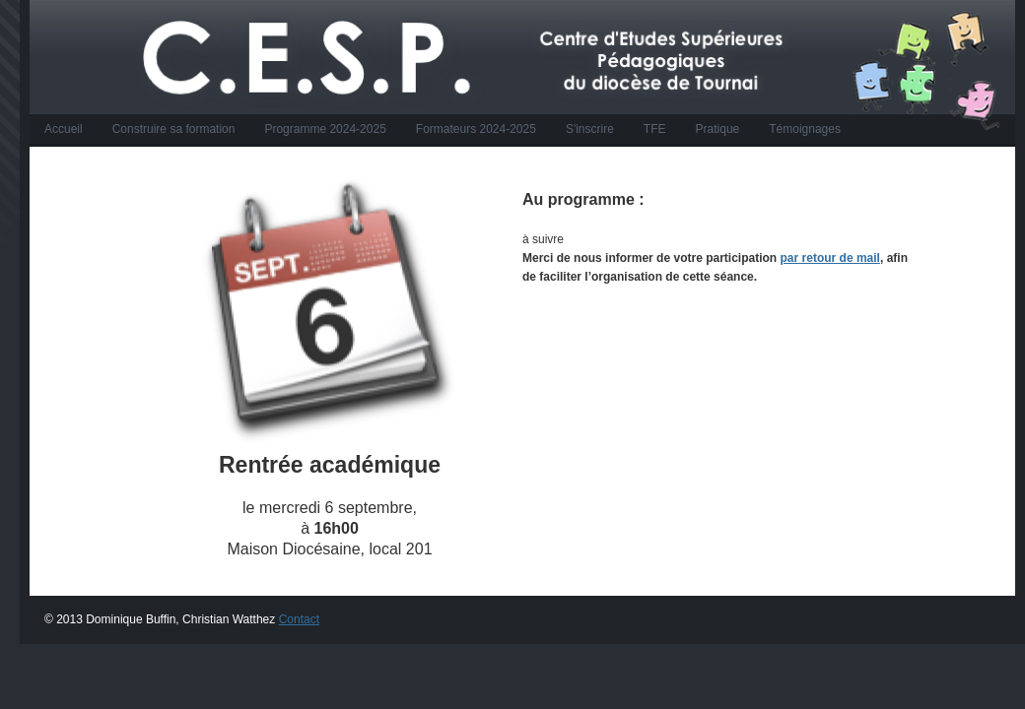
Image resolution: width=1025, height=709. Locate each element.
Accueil (63, 129)
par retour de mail (830, 258)
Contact (299, 619)
